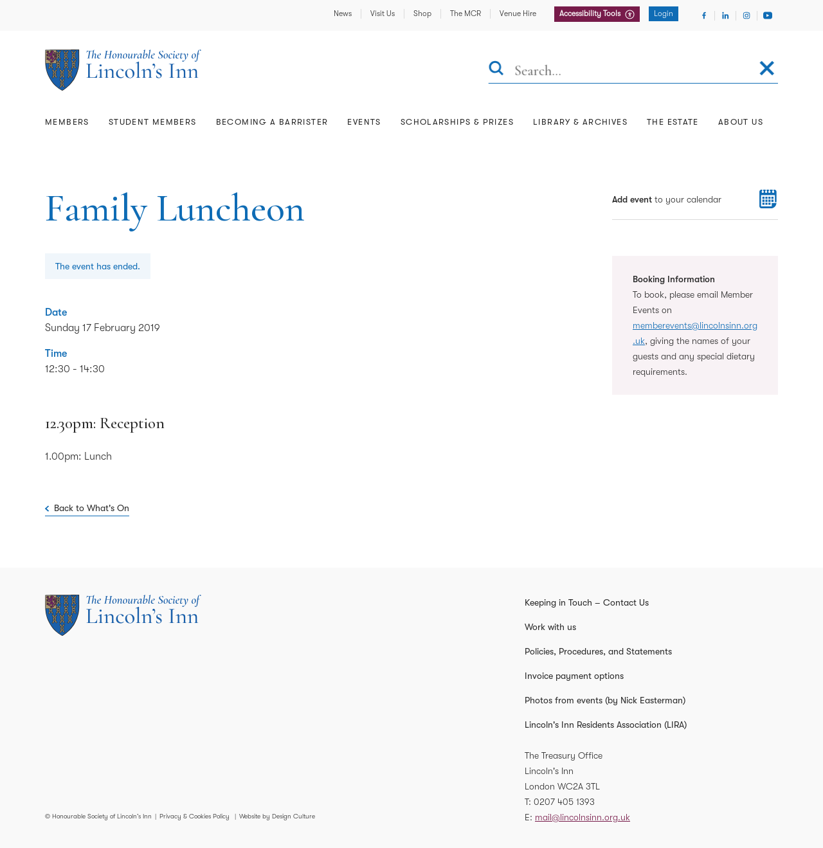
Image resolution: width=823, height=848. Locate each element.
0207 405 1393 (564, 802)
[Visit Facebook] (704, 15)
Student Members (153, 122)
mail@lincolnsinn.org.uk (582, 817)
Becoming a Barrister (272, 122)
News (343, 13)
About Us (740, 122)
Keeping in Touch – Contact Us (587, 602)
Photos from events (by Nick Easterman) (605, 700)
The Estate (673, 122)
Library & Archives (580, 122)
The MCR (465, 13)
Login (663, 13)
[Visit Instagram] (746, 15)
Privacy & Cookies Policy (194, 816)
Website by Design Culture (277, 816)
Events (364, 122)
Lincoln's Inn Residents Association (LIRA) (606, 724)
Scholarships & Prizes (457, 122)
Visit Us (382, 13)
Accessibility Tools (590, 13)
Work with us (550, 627)
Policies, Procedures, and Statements (598, 651)
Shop (422, 13)
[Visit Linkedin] (725, 15)
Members (67, 122)
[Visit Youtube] (767, 15)
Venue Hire (518, 13)
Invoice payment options (574, 676)
